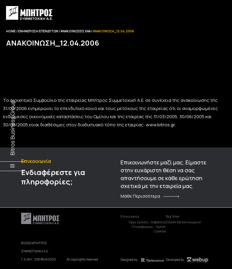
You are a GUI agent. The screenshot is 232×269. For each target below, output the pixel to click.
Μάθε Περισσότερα (140, 196)
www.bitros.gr (160, 125)
